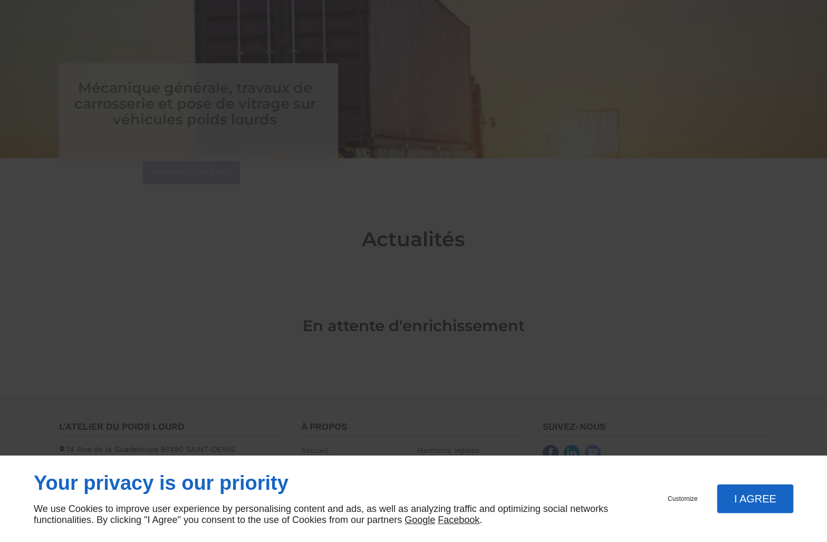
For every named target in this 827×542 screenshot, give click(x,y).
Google (420, 520)
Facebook (458, 520)
